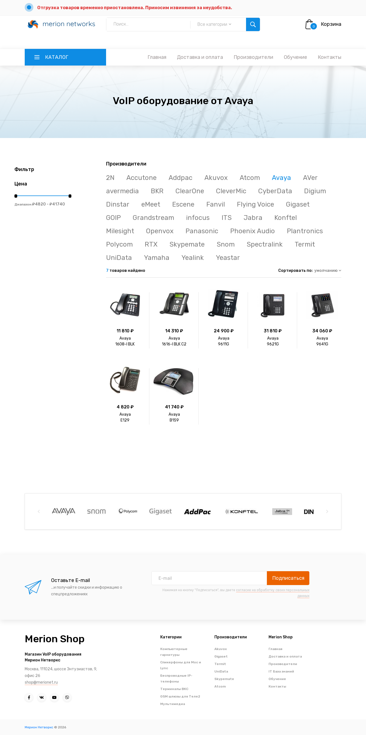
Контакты (329, 57)
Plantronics (305, 231)
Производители (253, 57)
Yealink (192, 258)
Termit (305, 244)
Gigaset (298, 204)
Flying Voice (255, 204)
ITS (227, 218)
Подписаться (288, 578)
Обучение (295, 57)
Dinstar (117, 204)
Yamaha (156, 258)
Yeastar (228, 258)
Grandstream (153, 218)
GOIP (113, 218)
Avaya (281, 178)
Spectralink (265, 244)
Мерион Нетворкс (39, 727)
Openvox (160, 231)
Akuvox (216, 178)
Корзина (331, 24)
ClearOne (190, 191)
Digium (315, 191)
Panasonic (201, 231)
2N (110, 178)
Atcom (250, 178)
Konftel (285, 218)
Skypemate (187, 244)
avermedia (122, 191)
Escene (183, 204)
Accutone (141, 178)
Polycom (119, 244)
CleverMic (231, 191)
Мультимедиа (172, 704)
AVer (310, 178)
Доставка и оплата (200, 57)
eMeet (150, 204)
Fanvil (215, 204)
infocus (198, 218)
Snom (226, 244)
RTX (151, 244)
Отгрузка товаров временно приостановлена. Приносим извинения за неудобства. (134, 7)
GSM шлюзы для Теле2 (180, 696)
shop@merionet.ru (41, 682)
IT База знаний (281, 671)
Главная (156, 57)
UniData (119, 258)
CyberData (275, 191)
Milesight (120, 231)
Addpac (180, 178)
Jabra (253, 218)
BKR (157, 191)
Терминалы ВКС (174, 689)
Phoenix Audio (252, 231)
